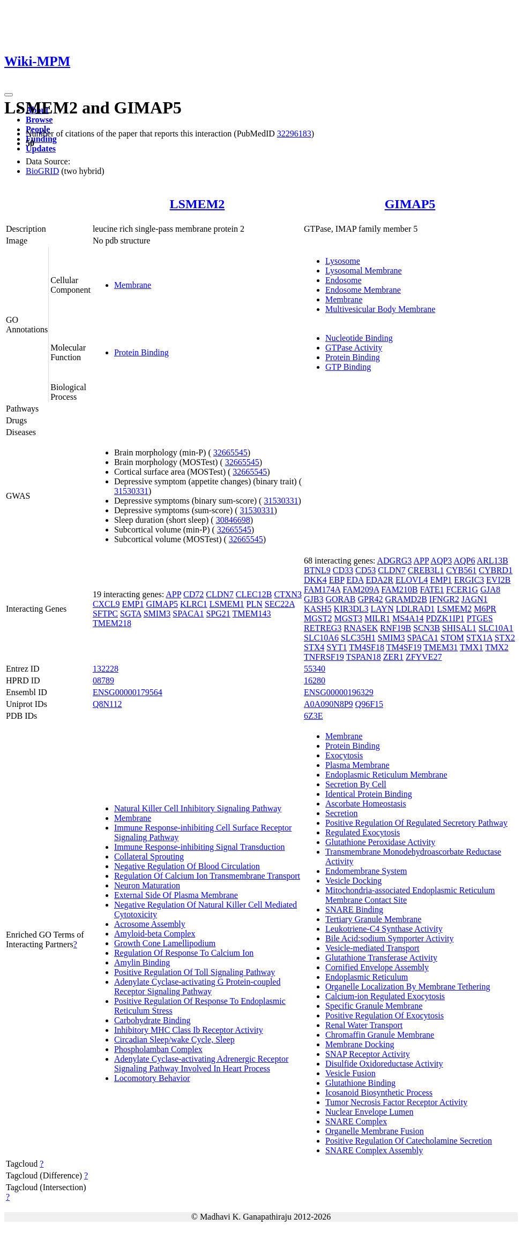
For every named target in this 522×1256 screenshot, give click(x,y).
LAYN (381, 608)
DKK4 (315, 579)
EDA (354, 579)
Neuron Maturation (147, 885)
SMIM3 (157, 613)
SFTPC (105, 613)
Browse (39, 119)
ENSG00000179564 (127, 692)
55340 (314, 668)
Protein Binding (141, 352)
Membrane (132, 285)
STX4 (314, 647)
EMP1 (133, 603)
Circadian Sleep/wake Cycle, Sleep (174, 1039)
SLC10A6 (321, 637)
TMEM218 (112, 623)
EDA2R (379, 579)
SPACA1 (188, 613)
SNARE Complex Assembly (374, 1150)
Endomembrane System (366, 871)
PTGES (480, 618)
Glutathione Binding (360, 1082)
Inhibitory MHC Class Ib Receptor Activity (188, 1029)
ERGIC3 (469, 579)
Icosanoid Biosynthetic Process (378, 1092)
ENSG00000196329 (339, 692)
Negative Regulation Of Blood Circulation (187, 866)
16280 (314, 680)
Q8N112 (107, 704)
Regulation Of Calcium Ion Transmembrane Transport (207, 875)
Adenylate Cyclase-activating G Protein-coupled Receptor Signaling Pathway (197, 986)
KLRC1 (193, 603)
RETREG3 (322, 628)
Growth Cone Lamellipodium (164, 943)
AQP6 (464, 560)
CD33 (343, 570)
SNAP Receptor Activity (367, 1054)
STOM (452, 637)
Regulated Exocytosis (362, 832)
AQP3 (441, 560)
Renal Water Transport (363, 1025)
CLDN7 (220, 594)
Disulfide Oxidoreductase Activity (384, 1063)
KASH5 (318, 608)
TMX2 (497, 647)
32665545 (230, 452)
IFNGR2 (444, 599)
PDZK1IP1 (445, 618)
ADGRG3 (394, 560)
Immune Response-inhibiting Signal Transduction (199, 846)
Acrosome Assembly (149, 923)
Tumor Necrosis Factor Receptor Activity (396, 1102)
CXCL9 (106, 603)
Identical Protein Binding (368, 793)
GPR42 (370, 599)
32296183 (294, 133)
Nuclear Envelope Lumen (369, 1111)
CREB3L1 (426, 570)
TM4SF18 (366, 647)
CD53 (365, 570)
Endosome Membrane (363, 289)
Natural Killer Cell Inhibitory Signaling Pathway (197, 808)
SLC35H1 (358, 637)
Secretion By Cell (355, 784)
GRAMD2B (406, 599)
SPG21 (218, 613)
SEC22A (280, 603)
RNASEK (361, 628)
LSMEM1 (227, 603)
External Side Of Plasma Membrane (176, 895)
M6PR (485, 608)
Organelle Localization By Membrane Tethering (407, 986)
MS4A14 (408, 618)
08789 (103, 680)
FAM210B (399, 589)
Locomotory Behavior (152, 1078)
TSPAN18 (363, 656)
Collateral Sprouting (149, 856)
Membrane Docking (359, 1044)
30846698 (233, 519)
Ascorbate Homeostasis (365, 803)
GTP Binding (348, 366)
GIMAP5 (410, 204)
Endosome (343, 280)
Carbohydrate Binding (152, 1020)
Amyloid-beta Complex (155, 933)
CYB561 (461, 570)
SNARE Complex (356, 1121)
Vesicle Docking (353, 880)
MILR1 (377, 618)
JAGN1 (474, 599)
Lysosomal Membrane (363, 270)
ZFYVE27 (424, 656)
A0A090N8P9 (328, 704)
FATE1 (432, 589)
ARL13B (493, 560)
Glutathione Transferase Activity (381, 957)
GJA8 (490, 589)
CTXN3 (288, 594)
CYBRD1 (495, 570)
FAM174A (322, 589)
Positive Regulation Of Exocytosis (384, 1015)
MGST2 (318, 618)
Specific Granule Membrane (373, 1005)
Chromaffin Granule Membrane (379, 1034)
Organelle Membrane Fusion (374, 1131)
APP (173, 594)
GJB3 (313, 599)
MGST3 (348, 618)
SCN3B (426, 628)
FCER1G (462, 589)
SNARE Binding (354, 909)
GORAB (340, 599)
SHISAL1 (459, 628)
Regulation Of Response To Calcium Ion (183, 952)
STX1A (479, 637)
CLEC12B (254, 594)
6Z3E (313, 715)
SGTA (130, 613)
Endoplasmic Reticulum (366, 976)
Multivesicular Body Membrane (380, 309)
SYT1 (336, 647)
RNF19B (395, 628)
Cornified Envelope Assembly (377, 967)
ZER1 (393, 656)
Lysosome (342, 260)
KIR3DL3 (351, 608)
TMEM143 (252, 613)
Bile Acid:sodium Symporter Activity (389, 938)
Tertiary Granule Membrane (373, 919)
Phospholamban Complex (158, 1049)
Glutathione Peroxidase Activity (380, 842)
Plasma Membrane (357, 765)
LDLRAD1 (415, 608)
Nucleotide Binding (359, 337)
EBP (337, 579)
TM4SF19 (404, 647)
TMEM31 (440, 647)
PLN (255, 603)
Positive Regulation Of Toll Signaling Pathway (194, 972)
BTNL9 (317, 570)
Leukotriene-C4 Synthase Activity (384, 928)
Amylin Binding (142, 962)
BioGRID (42, 171)
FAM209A (360, 589)
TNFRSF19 (324, 656)
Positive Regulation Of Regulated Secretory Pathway (416, 822)
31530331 (131, 491)
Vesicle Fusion (350, 1073)
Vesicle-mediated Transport (372, 948)
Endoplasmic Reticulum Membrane (386, 774)
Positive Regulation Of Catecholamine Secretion (408, 1140)
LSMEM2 (197, 204)
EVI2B (498, 579)
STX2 (505, 637)
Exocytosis (344, 755)
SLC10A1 (496, 628)
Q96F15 (369, 704)
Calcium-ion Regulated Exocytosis (385, 996)
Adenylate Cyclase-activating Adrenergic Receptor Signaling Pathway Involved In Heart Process (201, 1063)
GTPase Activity (353, 347)
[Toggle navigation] (8, 94)
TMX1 (471, 647)
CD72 (193, 594)
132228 (105, 668)
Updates (41, 148)
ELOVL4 (412, 579)
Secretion (341, 813)
